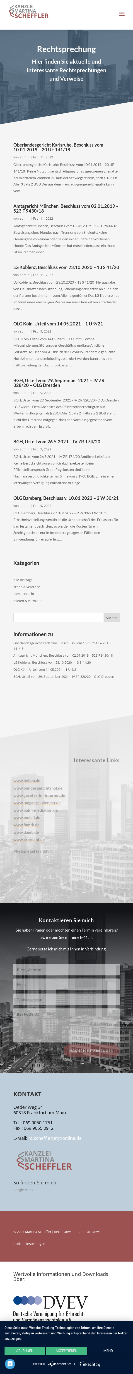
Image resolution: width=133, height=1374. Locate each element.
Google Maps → (25, 1190)
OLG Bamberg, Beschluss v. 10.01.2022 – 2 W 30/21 (66, 498)
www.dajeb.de (26, 835)
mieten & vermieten (28, 601)
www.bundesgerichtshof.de (38, 791)
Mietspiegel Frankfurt (33, 854)
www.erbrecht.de (29, 843)
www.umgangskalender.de (37, 806)
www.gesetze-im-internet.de (39, 799)
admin (24, 157)
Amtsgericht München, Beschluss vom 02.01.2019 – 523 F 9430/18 (65, 208)
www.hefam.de (26, 784)
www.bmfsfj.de (26, 821)
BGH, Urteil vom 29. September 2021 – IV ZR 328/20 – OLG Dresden (58, 383)
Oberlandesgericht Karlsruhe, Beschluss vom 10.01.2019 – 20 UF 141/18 (58, 147)
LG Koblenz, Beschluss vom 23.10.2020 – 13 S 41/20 (66, 267)
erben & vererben (26, 587)
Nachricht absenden (91, 1055)
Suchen (111, 618)
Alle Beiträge (23, 580)
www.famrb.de (26, 828)
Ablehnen (25, 1351)
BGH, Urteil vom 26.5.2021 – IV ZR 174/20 (56, 441)
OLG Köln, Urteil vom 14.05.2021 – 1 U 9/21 (58, 323)
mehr (108, 1351)
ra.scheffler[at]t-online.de (55, 1138)
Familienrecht (23, 594)
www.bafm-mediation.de (35, 813)
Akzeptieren (66, 1351)
